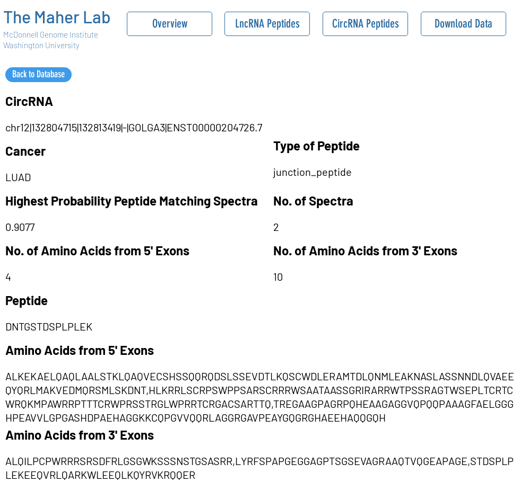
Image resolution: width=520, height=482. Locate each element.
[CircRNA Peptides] (365, 24)
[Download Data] (463, 24)
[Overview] (169, 24)
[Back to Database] (38, 74)
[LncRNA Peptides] (267, 24)
